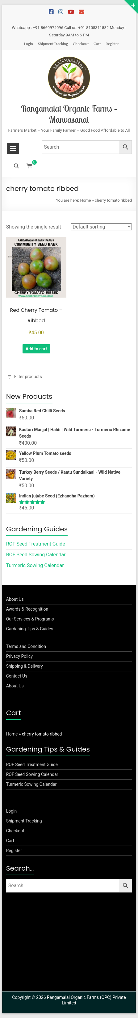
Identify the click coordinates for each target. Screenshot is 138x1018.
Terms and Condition (26, 646)
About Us (15, 599)
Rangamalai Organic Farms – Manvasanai (69, 114)
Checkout (81, 43)
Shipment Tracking (53, 43)
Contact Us (16, 676)
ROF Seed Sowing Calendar (36, 555)
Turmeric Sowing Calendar (35, 565)
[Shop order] (101, 226)
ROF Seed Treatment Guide (35, 544)
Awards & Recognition (27, 609)
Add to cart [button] (36, 348)
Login (28, 43)
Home (85, 200)
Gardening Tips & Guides (29, 628)
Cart (97, 43)
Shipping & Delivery (24, 666)
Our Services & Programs (30, 618)
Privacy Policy (19, 656)
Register (112, 43)
